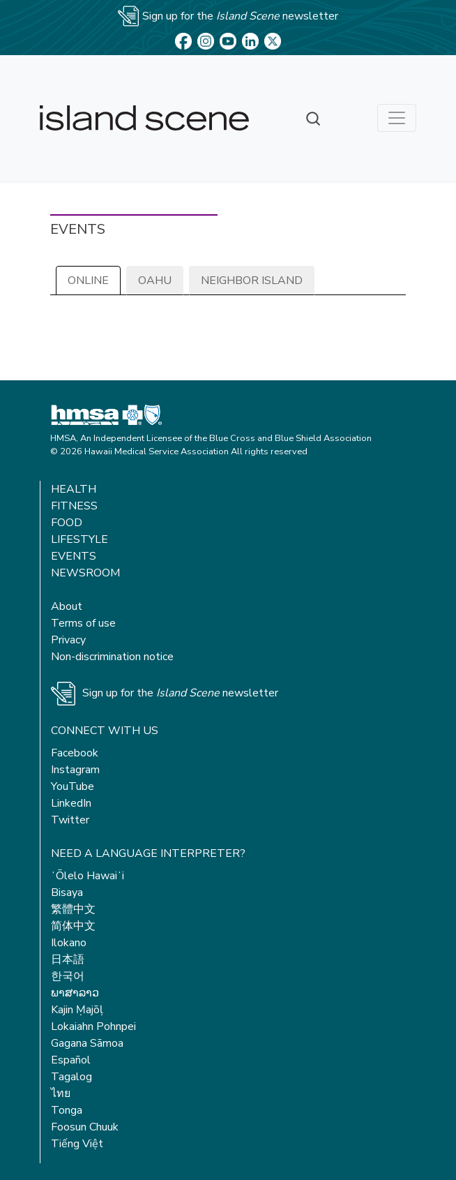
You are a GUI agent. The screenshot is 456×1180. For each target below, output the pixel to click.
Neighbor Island (252, 280)
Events (73, 556)
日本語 (67, 959)
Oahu (155, 280)
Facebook (74, 753)
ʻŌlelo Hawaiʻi (87, 875)
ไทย (60, 1093)
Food (66, 522)
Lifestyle (79, 539)
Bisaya (67, 892)
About (66, 606)
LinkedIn (71, 803)
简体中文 (73, 926)
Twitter (70, 820)
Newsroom (85, 573)
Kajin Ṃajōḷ (77, 1009)
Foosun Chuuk (85, 1127)
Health (73, 489)
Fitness (74, 506)
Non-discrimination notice (112, 656)
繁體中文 (73, 909)
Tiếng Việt (77, 1143)
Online (88, 280)
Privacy (68, 640)
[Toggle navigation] (396, 118)
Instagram (75, 769)
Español (71, 1060)
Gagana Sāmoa (87, 1043)
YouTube (72, 786)
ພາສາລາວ (75, 993)
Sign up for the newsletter (180, 693)
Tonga (66, 1110)
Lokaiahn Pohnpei (93, 1026)
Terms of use (83, 623)
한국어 (67, 976)
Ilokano (68, 942)
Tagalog (71, 1076)
